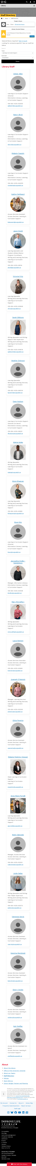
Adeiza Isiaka (18, 442)
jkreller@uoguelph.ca (15, 593)
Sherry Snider (18, 990)
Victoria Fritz (18, 276)
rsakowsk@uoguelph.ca (15, 865)
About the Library (10, 1068)
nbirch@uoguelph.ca (14, 144)
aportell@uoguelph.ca (15, 826)
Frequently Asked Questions (11, 1106)
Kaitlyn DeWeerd (18, 194)
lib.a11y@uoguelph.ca (22, 1099)
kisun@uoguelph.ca (14, 552)
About (21, 1103)
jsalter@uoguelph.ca (14, 908)
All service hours (19, 24)
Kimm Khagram (18, 481)
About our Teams (9, 1073)
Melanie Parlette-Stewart (18, 757)
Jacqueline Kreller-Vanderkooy (18, 562)
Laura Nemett (18, 641)
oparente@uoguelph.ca (15, 748)
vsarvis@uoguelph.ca (15, 944)
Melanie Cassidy (18, 153)
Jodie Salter (18, 873)
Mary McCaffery (18, 602)
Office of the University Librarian (14, 1071)
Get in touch (23, 41)
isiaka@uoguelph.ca (14, 472)
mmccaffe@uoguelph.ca (16, 632)
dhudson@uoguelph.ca (15, 434)
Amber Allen (18, 74)
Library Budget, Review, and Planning (16, 1083)
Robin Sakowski (18, 835)
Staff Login (17, 1108)
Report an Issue (26, 1106)
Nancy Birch (18, 115)
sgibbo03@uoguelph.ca (15, 352)
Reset (18, 61)
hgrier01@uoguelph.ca (15, 393)
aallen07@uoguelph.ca (15, 106)
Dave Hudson (18, 401)
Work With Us (8, 1081)
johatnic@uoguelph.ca (15, 712)
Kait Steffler (18, 1026)
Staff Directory (9, 1076)
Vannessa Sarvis (18, 917)
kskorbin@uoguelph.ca (15, 981)
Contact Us (13, 1103)
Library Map (29, 1103)
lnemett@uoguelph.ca (15, 671)
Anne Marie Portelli (18, 796)
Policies (6, 1078)
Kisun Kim (18, 522)
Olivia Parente (18, 720)
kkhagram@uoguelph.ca (16, 513)
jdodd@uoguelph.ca (14, 267)
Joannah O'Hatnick (18, 679)
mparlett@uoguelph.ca (15, 787)
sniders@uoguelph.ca (15, 1017)
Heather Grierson (18, 361)
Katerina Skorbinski (18, 953)
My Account (4, 1103)
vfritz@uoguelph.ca (14, 309)
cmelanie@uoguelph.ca (15, 185)
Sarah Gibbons (18, 317)
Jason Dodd (18, 231)
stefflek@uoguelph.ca (15, 1056)
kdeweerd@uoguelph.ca (16, 222)
